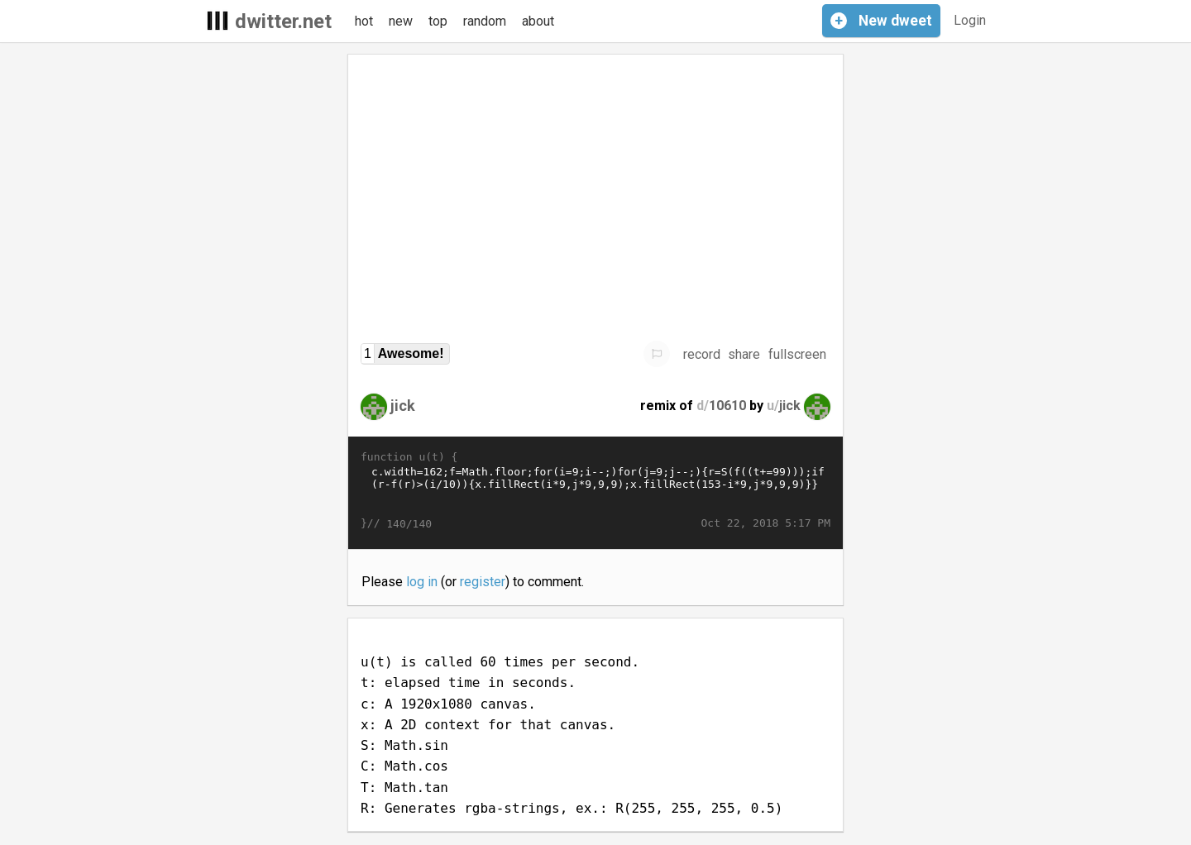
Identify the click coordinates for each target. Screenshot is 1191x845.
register (482, 582)
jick (402, 405)
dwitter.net (283, 21)
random (484, 21)
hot (364, 21)
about (538, 21)
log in (422, 582)
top (437, 21)
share (744, 354)
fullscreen (797, 354)
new (401, 21)
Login (970, 20)
